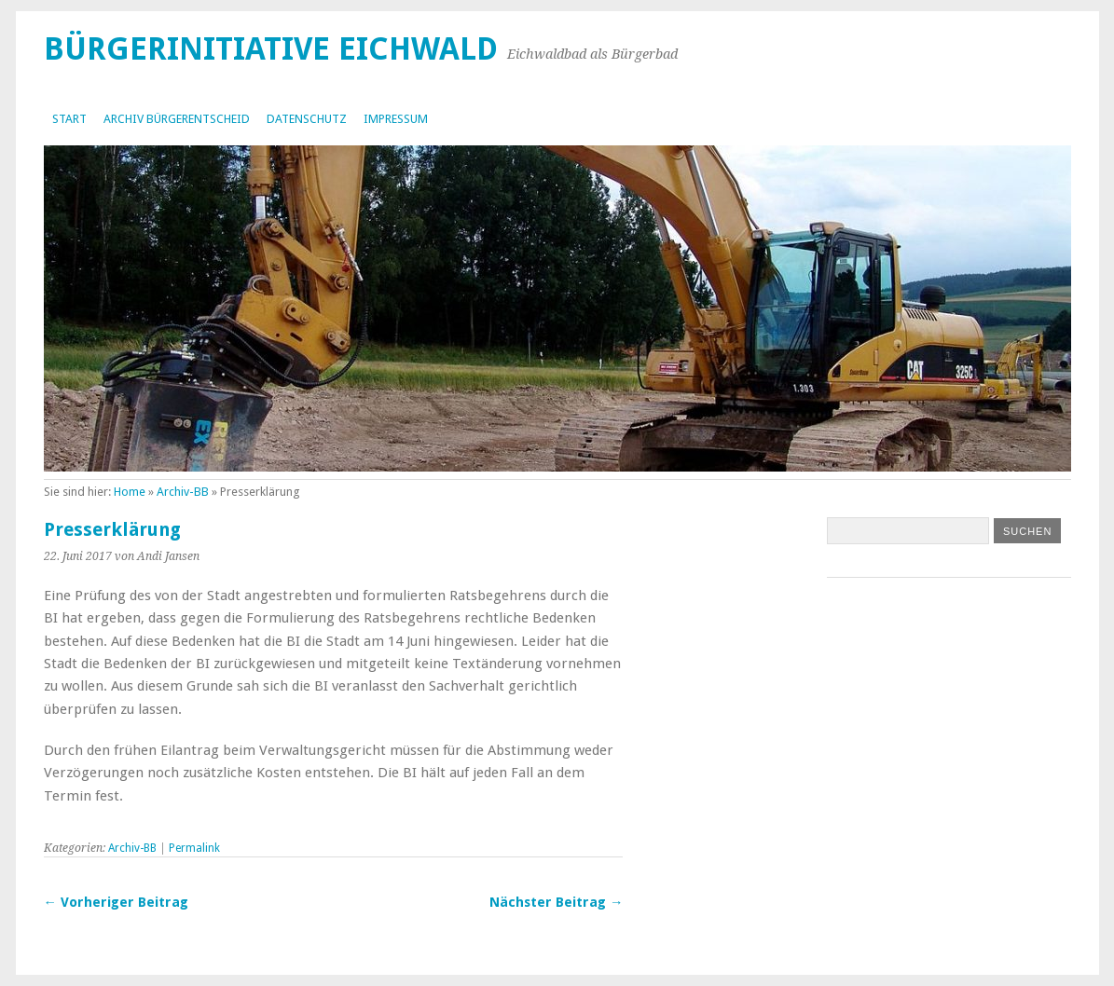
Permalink (194, 848)
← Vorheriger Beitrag (116, 902)
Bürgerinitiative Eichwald (271, 49)
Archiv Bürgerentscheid (176, 119)
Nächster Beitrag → (556, 902)
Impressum (396, 119)
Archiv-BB (183, 492)
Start (69, 119)
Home (129, 492)
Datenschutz (307, 119)
